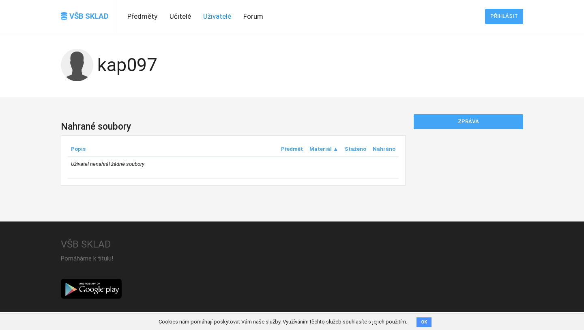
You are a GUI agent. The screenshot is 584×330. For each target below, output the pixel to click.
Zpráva (468, 121)
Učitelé (180, 16)
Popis (78, 149)
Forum (253, 16)
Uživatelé (217, 16)
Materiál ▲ (323, 149)
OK (424, 322)
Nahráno (384, 149)
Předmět (292, 149)
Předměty (142, 16)
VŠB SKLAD (85, 16)
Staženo (355, 149)
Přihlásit (504, 16)
